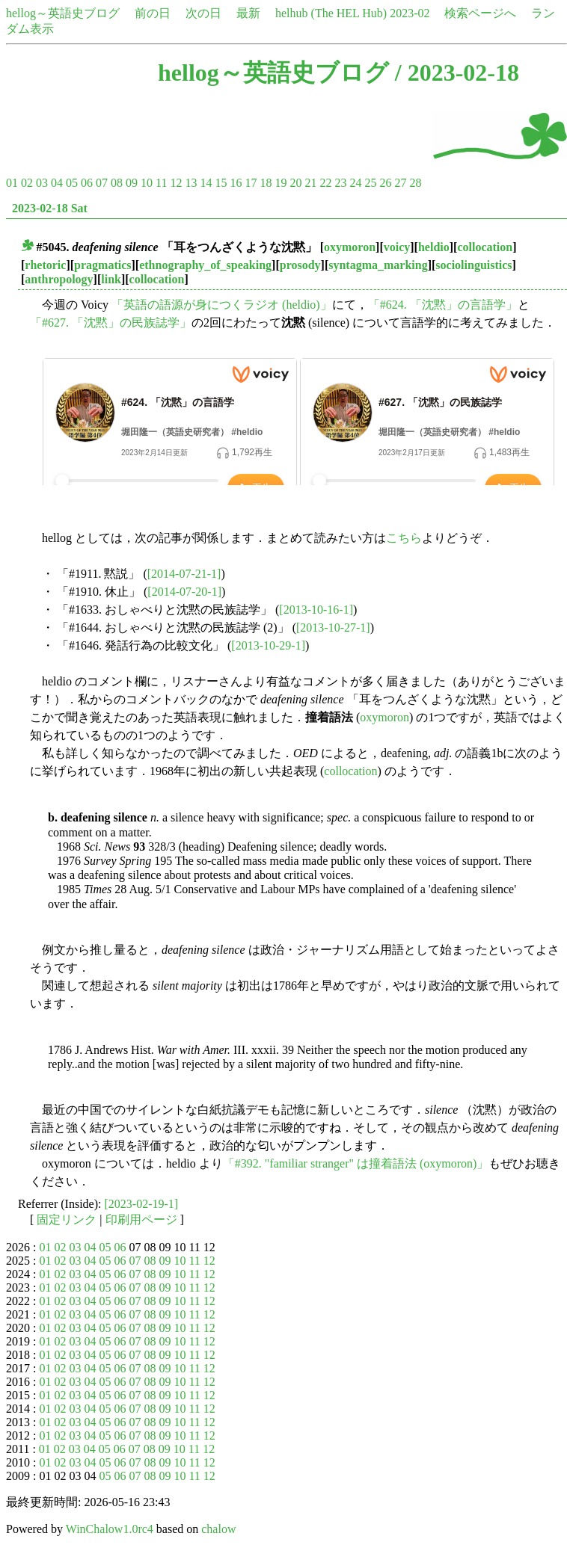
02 (27, 182)
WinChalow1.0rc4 (109, 1529)
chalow (218, 1529)
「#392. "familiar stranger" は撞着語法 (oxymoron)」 (356, 1163)
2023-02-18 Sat (50, 208)
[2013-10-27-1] (333, 627)
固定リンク (66, 1219)
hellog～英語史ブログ (63, 13)
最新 (248, 13)
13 (191, 182)
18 (266, 182)
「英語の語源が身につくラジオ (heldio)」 (221, 304)
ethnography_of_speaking (205, 265)
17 (251, 182)
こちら (404, 537)
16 (236, 182)
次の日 (203, 13)
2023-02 (409, 13)
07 (102, 182)
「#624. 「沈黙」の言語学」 (443, 304)
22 (325, 182)
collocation (484, 247)
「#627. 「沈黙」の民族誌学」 (110, 322)
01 (12, 182)
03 (42, 182)
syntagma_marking (377, 265)
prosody (300, 265)
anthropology (59, 279)
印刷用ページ (141, 1219)
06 (87, 182)
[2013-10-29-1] (268, 645)
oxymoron (350, 247)
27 (400, 182)
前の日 (153, 13)
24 (355, 182)
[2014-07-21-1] (184, 573)
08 (117, 182)
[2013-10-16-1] (316, 609)
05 (72, 182)
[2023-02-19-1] (142, 1203)
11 (161, 182)
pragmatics (102, 265)
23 (340, 182)
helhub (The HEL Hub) (331, 13)
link (111, 279)
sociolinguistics (473, 265)
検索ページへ (480, 13)
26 (385, 182)
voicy (397, 247)
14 (206, 182)
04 (57, 182)
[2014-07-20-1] (184, 591)
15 (221, 182)
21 (310, 182)
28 (415, 182)
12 (176, 182)
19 (280, 182)
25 (370, 182)
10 (147, 182)
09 (132, 182)
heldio (434, 247)
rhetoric (45, 265)
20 (295, 182)
